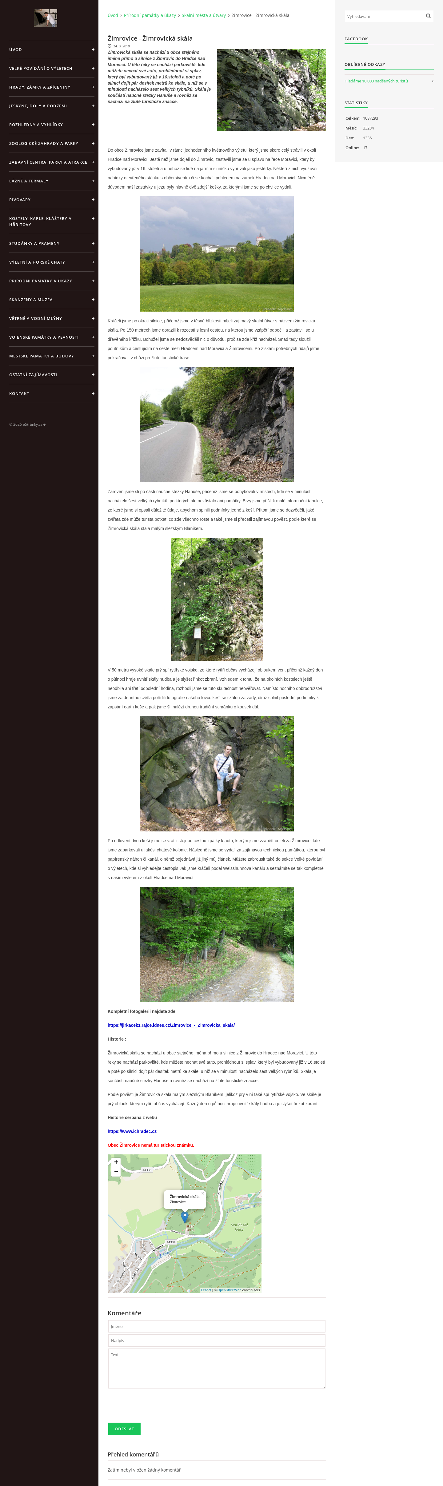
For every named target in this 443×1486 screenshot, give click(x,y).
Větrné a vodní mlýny (35, 318)
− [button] (116, 1172)
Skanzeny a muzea (31, 299)
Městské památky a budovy (41, 356)
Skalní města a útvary (204, 15)
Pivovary (20, 199)
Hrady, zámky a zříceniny (39, 87)
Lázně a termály (29, 181)
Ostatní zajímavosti (33, 374)
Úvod (15, 49)
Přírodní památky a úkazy (40, 281)
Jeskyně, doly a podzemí (38, 106)
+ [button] (116, 1162)
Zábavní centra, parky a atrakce (48, 162)
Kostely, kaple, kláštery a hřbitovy (40, 221)
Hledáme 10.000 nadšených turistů (376, 81)
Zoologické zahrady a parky (43, 143)
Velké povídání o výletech (41, 68)
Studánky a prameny (34, 243)
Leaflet (206, 1290)
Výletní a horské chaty (37, 262)
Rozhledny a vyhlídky (36, 124)
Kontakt (19, 393)
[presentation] (155, 1408)
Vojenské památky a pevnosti (44, 337)
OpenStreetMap (229, 1290)
